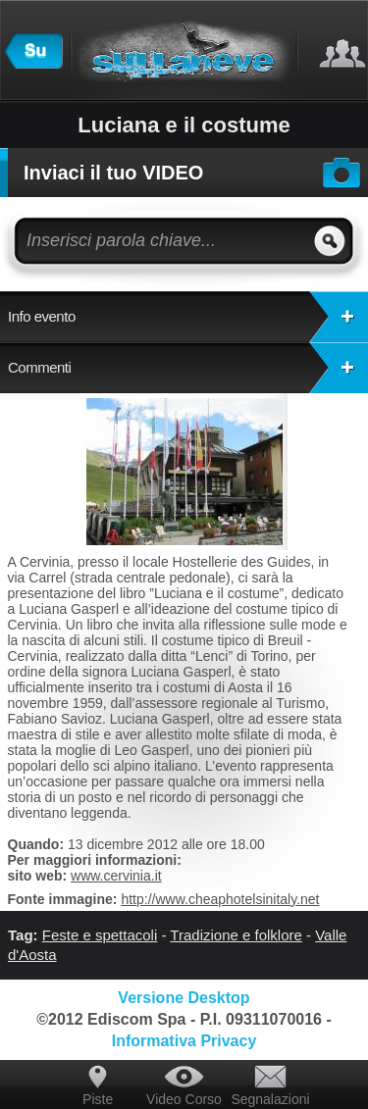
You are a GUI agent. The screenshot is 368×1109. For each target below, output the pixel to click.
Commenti (188, 367)
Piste (97, 1099)
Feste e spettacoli (100, 935)
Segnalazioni (270, 1099)
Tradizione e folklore (236, 935)
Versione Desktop (183, 997)
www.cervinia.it (116, 875)
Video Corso (184, 1099)
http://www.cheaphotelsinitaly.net (220, 899)
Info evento (188, 316)
